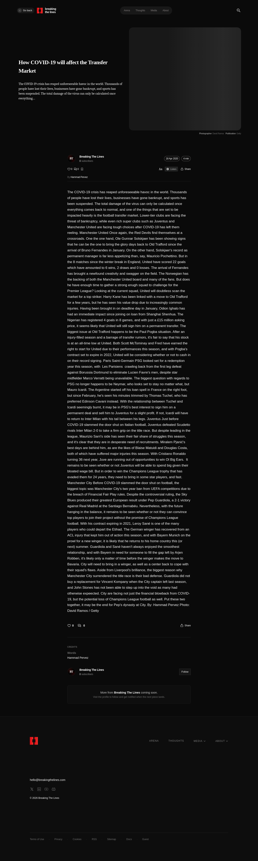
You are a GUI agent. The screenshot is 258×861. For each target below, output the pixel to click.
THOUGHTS (176, 740)
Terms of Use (37, 839)
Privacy (58, 839)
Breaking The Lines (91, 156)
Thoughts (140, 10)
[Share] (185, 169)
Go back (25, 10)
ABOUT (221, 741)
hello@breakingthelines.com (47, 780)
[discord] (54, 789)
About (166, 10)
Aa (160, 169)
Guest (145, 839)
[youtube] (46, 789)
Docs (129, 839)
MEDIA (200, 741)
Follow (184, 671)
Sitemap (111, 839)
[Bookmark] (82, 169)
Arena (127, 10)
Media (154, 10)
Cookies (77, 839)
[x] (32, 789)
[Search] (238, 10)
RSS (94, 839)
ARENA (154, 740)
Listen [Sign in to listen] (171, 169)
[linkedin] (39, 789)
